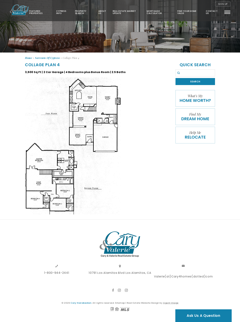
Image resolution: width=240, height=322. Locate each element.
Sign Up (223, 4)
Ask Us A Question (203, 315)
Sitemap (120, 302)
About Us (102, 12)
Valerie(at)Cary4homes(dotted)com (183, 276)
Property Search (80, 12)
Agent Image (170, 302)
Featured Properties (35, 12)
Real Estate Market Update (124, 12)
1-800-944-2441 (56, 273)
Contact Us (212, 12)
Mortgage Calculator (154, 12)
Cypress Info (61, 12)
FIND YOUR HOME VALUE (186, 12)
